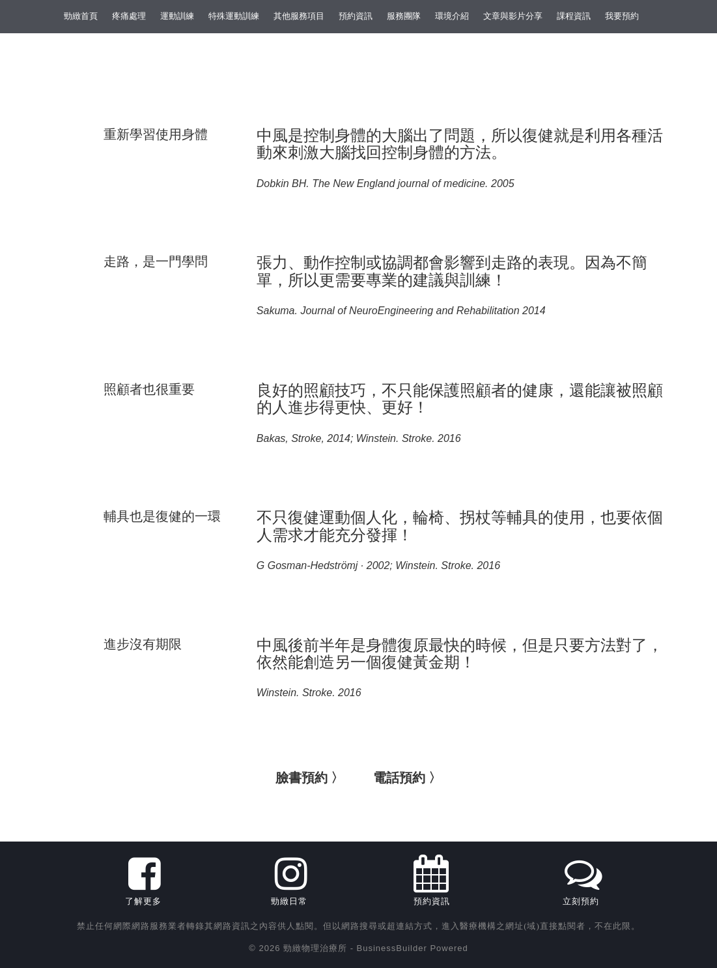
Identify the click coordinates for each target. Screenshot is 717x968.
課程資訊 (574, 16)
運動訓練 (177, 16)
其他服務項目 (299, 16)
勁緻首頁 (81, 16)
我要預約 (622, 16)
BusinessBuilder (392, 948)
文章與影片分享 (512, 16)
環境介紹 (452, 16)
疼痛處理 (129, 16)
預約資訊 (356, 16)
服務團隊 (404, 16)
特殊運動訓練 (233, 16)
